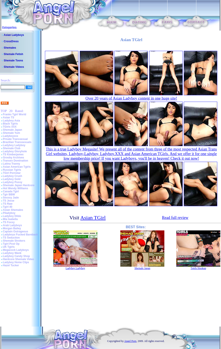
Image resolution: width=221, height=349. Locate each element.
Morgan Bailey (12, 228)
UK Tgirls (9, 246)
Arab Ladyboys (12, 225)
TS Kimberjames (13, 154)
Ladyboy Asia (11, 120)
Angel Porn (130, 341)
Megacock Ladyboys (16, 250)
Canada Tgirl (11, 191)
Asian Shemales (13, 209)
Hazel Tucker (11, 265)
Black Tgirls (10, 123)
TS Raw (7, 203)
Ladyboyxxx (10, 136)
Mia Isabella (10, 219)
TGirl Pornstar (12, 172)
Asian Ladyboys (14, 35)
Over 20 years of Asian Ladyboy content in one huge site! (131, 98)
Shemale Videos (14, 66)
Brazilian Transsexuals (17, 142)
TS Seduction (11, 237)
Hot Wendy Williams (15, 188)
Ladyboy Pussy (12, 182)
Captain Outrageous (15, 231)
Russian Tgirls (12, 169)
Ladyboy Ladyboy (14, 145)
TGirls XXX (10, 126)
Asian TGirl (93, 217)
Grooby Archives (13, 157)
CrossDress (11, 41)
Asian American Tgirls (17, 166)
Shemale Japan (12, 129)
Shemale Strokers (14, 240)
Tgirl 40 (7, 206)
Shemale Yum (11, 132)
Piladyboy (9, 213)
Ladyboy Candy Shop (16, 256)
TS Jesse (8, 200)
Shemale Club (11, 148)
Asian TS (8, 117)
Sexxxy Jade (11, 197)
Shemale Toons (13, 60)
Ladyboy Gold (11, 179)
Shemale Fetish (13, 54)
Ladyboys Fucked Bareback (20, 234)
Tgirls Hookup (198, 268)
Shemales (10, 47)
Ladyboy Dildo (12, 216)
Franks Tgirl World (14, 114)
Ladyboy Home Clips (16, 262)
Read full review (175, 217)
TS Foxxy (9, 222)
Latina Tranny (11, 163)
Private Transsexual (15, 139)
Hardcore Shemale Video (18, 259)
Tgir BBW (9, 194)
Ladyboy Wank (12, 253)
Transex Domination (15, 160)
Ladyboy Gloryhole (15, 151)
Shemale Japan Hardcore (18, 185)
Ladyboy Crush (12, 176)
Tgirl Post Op (11, 243)
